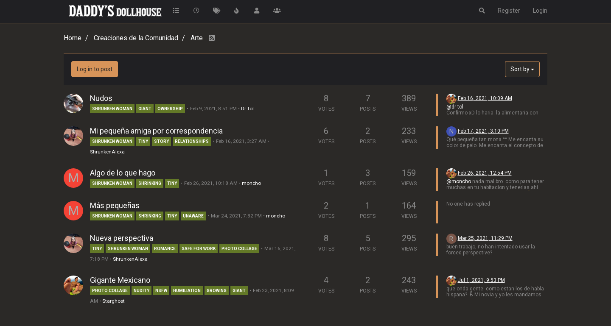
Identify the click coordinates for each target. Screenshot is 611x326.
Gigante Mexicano (120, 280)
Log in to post (94, 69)
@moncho (458, 181)
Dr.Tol (247, 108)
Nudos (101, 98)
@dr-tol (454, 107)
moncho (251, 183)
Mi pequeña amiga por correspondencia (156, 130)
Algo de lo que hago (122, 172)
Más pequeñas (115, 205)
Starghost (113, 301)
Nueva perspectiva (121, 238)
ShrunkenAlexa (107, 152)
